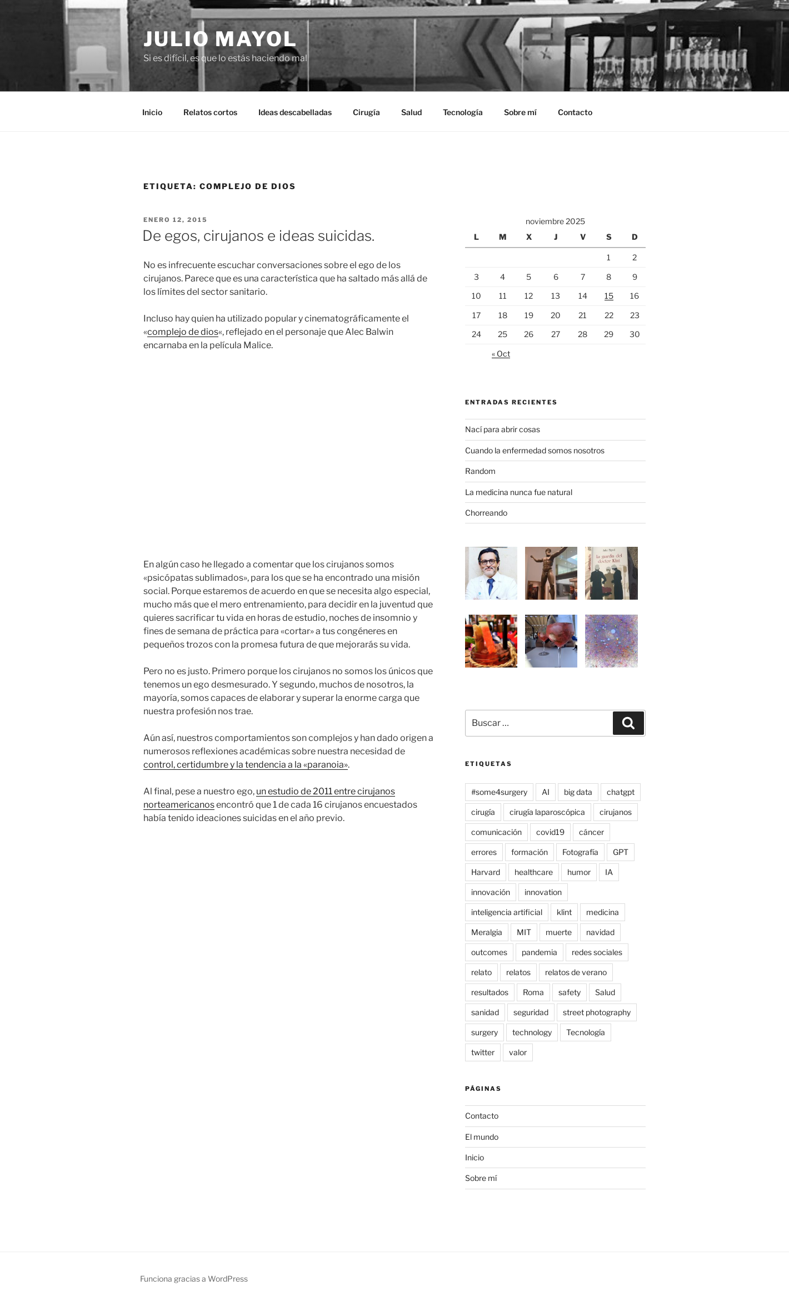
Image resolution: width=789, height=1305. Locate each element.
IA (609, 872)
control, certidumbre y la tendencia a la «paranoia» (245, 764)
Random (480, 471)
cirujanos (616, 812)
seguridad (530, 1012)
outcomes (489, 952)
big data (578, 792)
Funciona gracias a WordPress (194, 1278)
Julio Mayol (220, 39)
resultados (489, 992)
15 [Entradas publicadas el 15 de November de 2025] (609, 295)
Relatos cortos (210, 112)
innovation (543, 892)
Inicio (152, 112)
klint (564, 912)
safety (569, 992)
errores (484, 852)
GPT (620, 852)
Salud (411, 112)
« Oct (501, 353)
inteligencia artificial (506, 912)
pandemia (539, 952)
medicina (602, 912)
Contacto (575, 112)
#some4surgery (499, 792)
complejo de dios (182, 332)
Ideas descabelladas (295, 112)
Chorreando (486, 512)
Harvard (485, 872)
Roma (533, 992)
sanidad (485, 1012)
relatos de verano (576, 972)
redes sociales (597, 952)
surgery (484, 1032)
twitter (483, 1052)
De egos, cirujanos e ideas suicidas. (258, 235)
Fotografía (580, 852)
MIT (524, 932)
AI (546, 792)
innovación (490, 892)
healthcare (534, 872)
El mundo (481, 1136)
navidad (600, 932)
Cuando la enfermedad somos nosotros (535, 450)
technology (532, 1032)
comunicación (496, 832)
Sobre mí (520, 112)
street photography (597, 1012)
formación (529, 852)
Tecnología (463, 112)
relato (481, 972)
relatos (518, 972)
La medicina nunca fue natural (518, 492)
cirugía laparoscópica (547, 812)
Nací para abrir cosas (502, 429)
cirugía (483, 812)
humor (579, 872)
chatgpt (621, 792)
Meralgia (486, 932)
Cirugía (366, 112)
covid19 (550, 832)
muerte (559, 932)
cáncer (591, 832)
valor (518, 1052)
